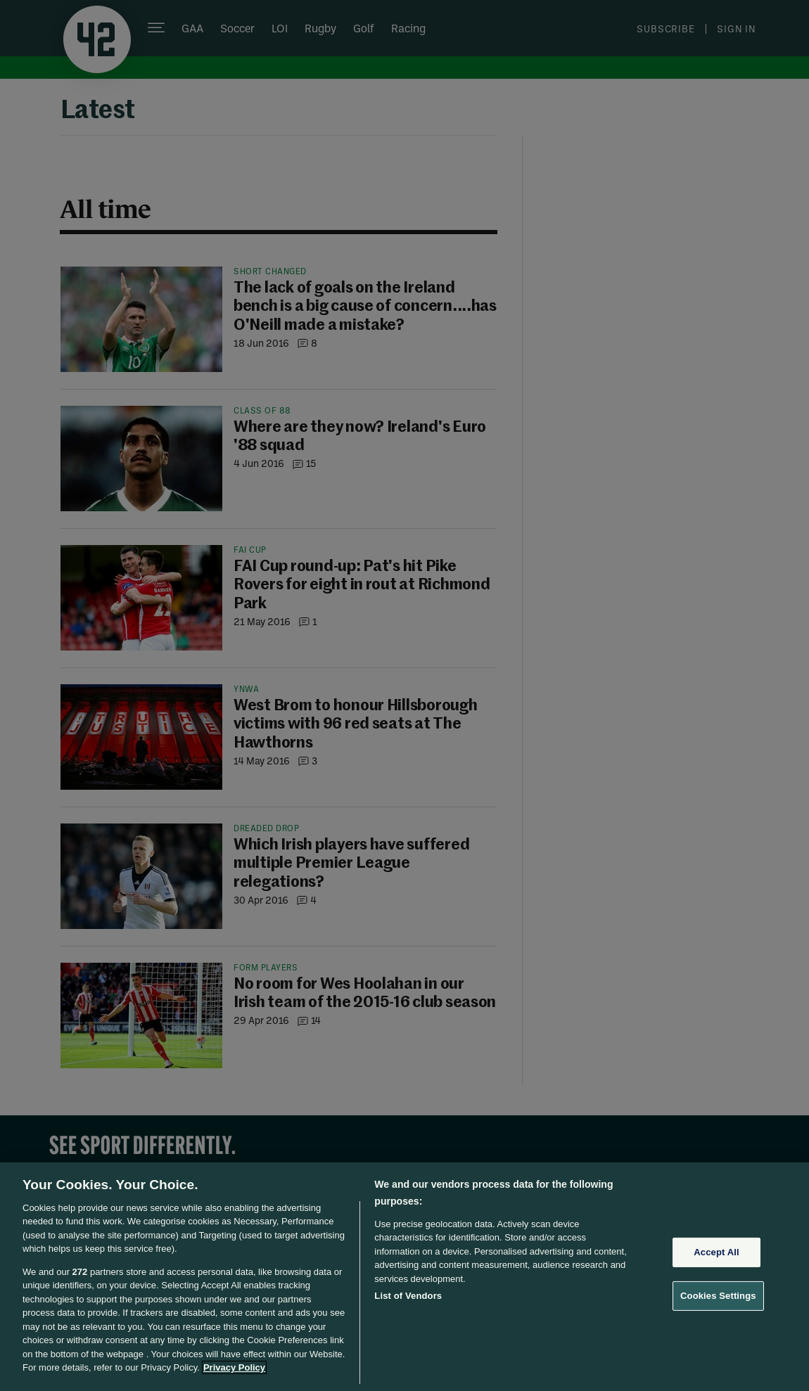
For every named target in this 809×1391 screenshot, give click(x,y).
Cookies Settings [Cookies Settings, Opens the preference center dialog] (718, 1295)
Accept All (716, 1252)
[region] (404, 1276)
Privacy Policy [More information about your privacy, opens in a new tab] (234, 1367)
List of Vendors (408, 1295)
